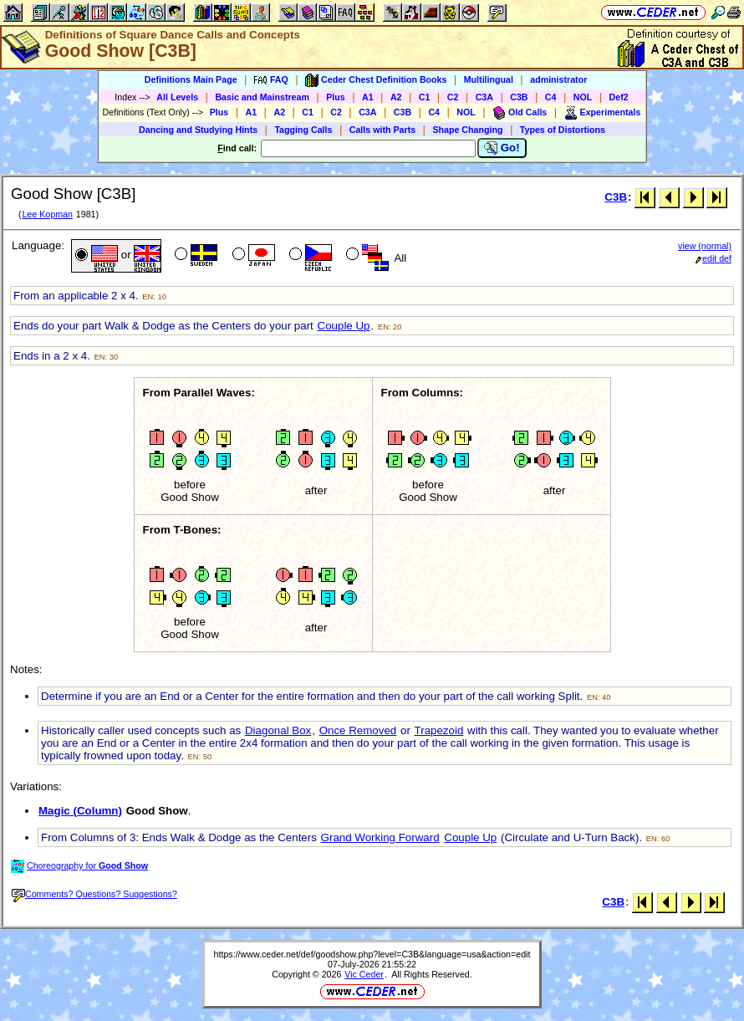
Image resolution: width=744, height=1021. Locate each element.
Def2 (619, 97)
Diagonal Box (278, 730)
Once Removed (358, 730)
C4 (551, 97)
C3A (484, 97)
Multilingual (488, 79)
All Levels (177, 97)
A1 (368, 97)
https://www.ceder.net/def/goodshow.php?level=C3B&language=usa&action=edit (372, 954)
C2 (453, 97)
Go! (502, 148)
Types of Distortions (562, 130)
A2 (396, 97)
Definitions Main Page (191, 79)
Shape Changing (467, 130)
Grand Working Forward (380, 837)
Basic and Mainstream (262, 97)
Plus (335, 97)
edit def (713, 258)
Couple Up (344, 325)
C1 (425, 97)
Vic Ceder (364, 974)
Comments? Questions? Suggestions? (94, 894)
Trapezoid (439, 730)
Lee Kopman (47, 214)
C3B (518, 97)
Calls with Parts (382, 130)
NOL (583, 97)
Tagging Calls (303, 130)
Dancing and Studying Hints (198, 130)
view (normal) (704, 246)
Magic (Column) (80, 810)
